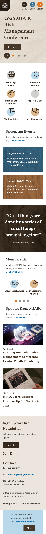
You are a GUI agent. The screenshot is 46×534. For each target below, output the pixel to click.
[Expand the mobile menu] (24, 6)
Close (29, 528)
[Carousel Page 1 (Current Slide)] (16, 301)
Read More (13, 47)
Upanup (30, 503)
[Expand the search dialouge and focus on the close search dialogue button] (40, 6)
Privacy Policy (10, 503)
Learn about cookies (25, 521)
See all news (20, 317)
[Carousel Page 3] (24, 301)
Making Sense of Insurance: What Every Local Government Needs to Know (23, 162)
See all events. (19, 140)
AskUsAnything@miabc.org (18, 474)
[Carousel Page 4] (28, 301)
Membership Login (14, 271)
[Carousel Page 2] (20, 301)
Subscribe (11, 445)
